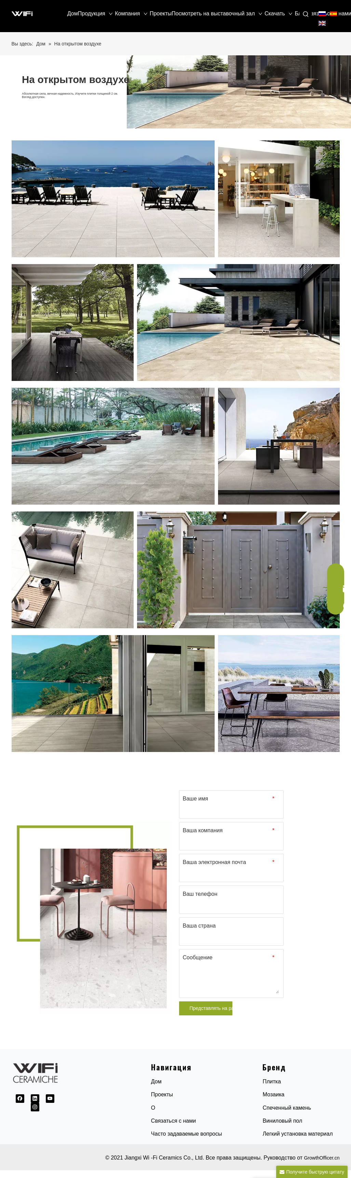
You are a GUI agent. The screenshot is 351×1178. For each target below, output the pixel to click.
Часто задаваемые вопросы (186, 1134)
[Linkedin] (35, 1098)
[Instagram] (35, 1107)
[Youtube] (50, 1098)
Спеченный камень (286, 1108)
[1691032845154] (92, 918)
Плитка (271, 1081)
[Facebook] (20, 1098)
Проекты (162, 1094)
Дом (156, 1081)
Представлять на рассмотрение (211, 1008)
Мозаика (273, 1094)
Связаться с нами (173, 1121)
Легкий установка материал (297, 1134)
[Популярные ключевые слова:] (306, 14)
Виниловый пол (282, 1121)
